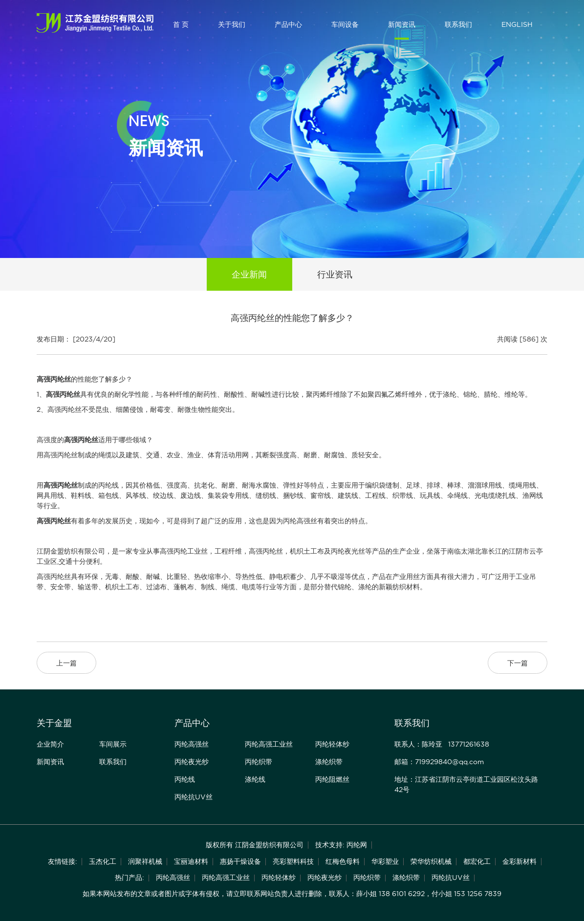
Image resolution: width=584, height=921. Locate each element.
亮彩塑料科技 (293, 861)
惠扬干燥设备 (240, 861)
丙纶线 (184, 779)
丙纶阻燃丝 (332, 779)
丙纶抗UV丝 (193, 797)
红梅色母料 (342, 861)
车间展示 (113, 744)
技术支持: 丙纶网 (341, 845)
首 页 (181, 24)
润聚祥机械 (145, 861)
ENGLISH (517, 24)
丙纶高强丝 (191, 744)
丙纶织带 (258, 762)
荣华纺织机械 (431, 861)
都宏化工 (477, 861)
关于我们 (231, 24)
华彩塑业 (385, 861)
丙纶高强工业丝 (269, 744)
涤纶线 (255, 779)
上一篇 (66, 663)
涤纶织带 (329, 762)
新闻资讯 (401, 24)
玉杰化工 (102, 861)
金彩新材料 (519, 861)
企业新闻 (249, 274)
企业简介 (50, 744)
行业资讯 (334, 274)
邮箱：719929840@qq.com (439, 762)
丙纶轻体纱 (332, 744)
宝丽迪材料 (191, 861)
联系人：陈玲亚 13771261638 (441, 744)
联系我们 (458, 24)
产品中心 (288, 24)
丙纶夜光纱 (191, 762)
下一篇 (517, 663)
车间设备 (345, 24)
